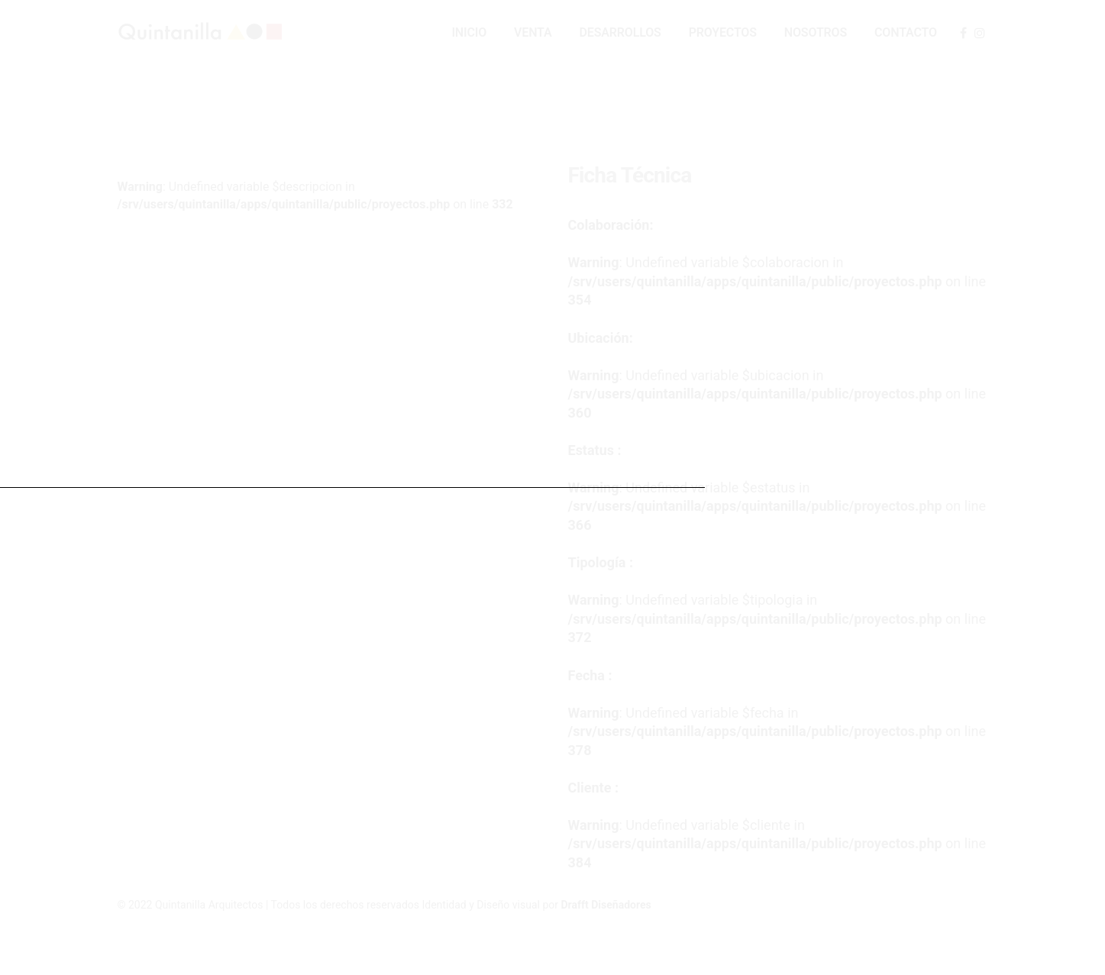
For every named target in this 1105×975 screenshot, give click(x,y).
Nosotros (815, 32)
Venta (532, 32)
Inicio (468, 32)
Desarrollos (620, 32)
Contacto (905, 32)
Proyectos (723, 32)
